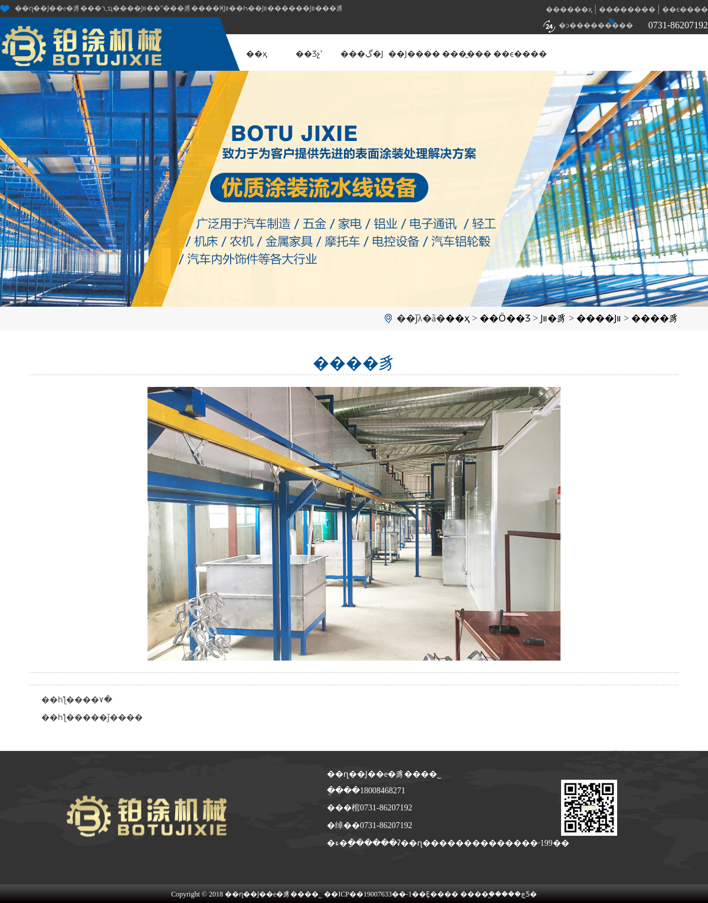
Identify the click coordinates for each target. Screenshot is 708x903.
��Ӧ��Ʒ (505, 318)
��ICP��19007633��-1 (368, 894)
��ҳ (256, 54)
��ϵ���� (685, 9)
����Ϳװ (598, 318)
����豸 (654, 318)
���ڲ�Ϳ (362, 54)
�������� (627, 9)
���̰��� (466, 54)
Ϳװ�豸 (553, 318)
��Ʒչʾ (309, 54)
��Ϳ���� (414, 54)
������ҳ (569, 9)
